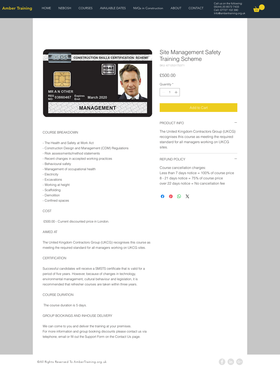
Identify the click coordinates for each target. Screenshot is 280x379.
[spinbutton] (170, 92)
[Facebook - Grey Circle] (222, 361)
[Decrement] (163, 92)
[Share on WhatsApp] (179, 196)
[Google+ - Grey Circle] (239, 361)
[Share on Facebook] (162, 196)
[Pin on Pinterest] (170, 196)
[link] (259, 8)
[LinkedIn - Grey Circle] (231, 361)
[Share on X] (187, 196)
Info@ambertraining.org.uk (229, 13)
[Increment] (176, 92)
